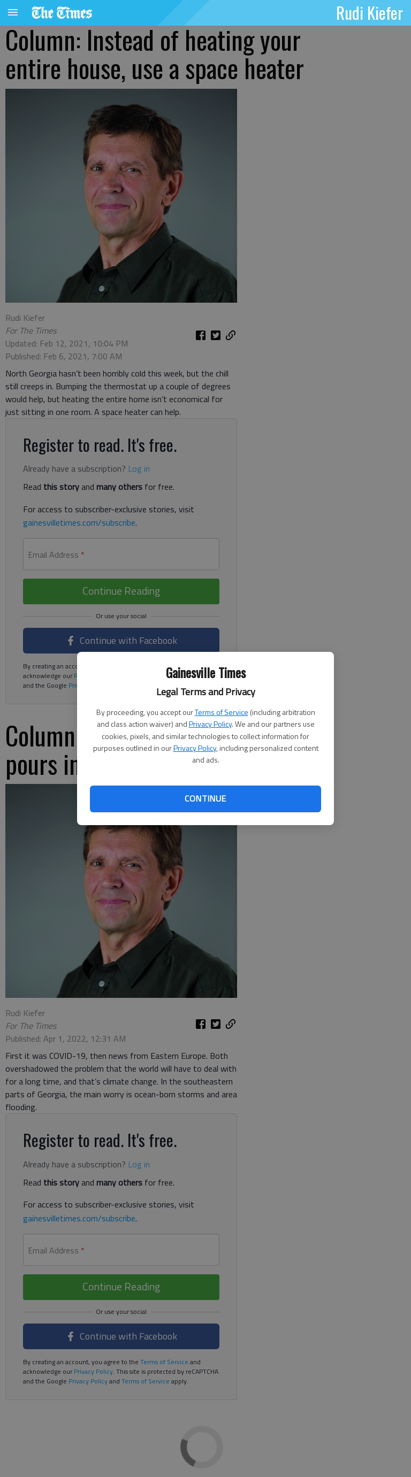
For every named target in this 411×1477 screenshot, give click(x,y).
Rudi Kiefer (369, 12)
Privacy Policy (210, 723)
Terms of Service (221, 712)
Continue (205, 798)
